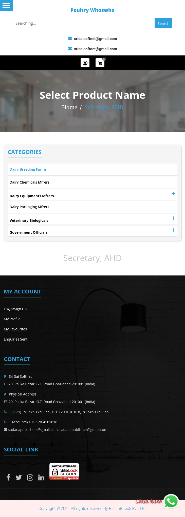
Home (69, 107)
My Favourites (15, 329)
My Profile (12, 318)
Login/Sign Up (15, 308)
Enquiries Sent (16, 339)
